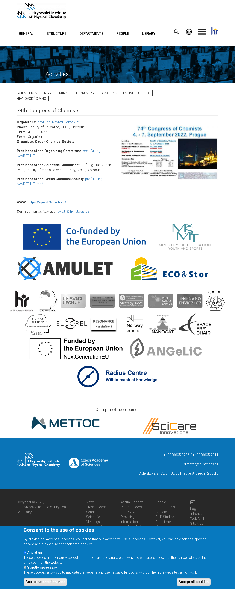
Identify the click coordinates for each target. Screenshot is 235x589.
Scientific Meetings (34, 93)
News (90, 502)
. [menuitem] (202, 30)
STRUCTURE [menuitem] (56, 34)
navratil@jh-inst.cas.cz (72, 211)
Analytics (34, 554)
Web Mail (197, 519)
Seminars (63, 93)
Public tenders (131, 507)
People (160, 502)
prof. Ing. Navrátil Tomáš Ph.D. (60, 122)
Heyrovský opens (31, 98)
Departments (165, 507)
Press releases (97, 507)
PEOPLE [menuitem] (123, 34)
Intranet (196, 514)
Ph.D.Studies (164, 517)
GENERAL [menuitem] (26, 34)
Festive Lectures (135, 93)
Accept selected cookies (45, 583)
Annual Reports (132, 502)
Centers (161, 512)
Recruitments (165, 522)
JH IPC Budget (132, 512)
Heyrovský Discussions (96, 93)
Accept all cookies (194, 583)
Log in (194, 509)
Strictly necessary (42, 569)
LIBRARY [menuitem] (148, 34)
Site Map (196, 523)
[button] (169, 152)
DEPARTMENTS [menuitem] (91, 34)
